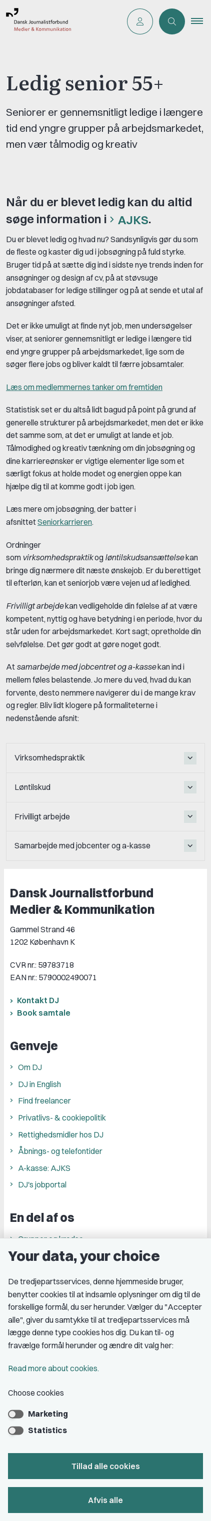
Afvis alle (105, 1500)
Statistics (47, 1430)
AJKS (133, 219)
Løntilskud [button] (32, 787)
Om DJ (30, 1067)
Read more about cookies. (53, 1368)
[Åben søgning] (172, 21)
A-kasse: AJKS (44, 1168)
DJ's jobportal (42, 1184)
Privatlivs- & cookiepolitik (62, 1118)
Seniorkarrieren (65, 522)
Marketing (48, 1414)
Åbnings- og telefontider (60, 1151)
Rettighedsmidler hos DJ (61, 1135)
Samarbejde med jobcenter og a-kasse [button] (82, 845)
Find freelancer (44, 1101)
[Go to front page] (60, 21)
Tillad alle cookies (106, 1466)
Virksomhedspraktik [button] (49, 757)
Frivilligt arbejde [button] (42, 816)
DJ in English (39, 1084)
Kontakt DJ (38, 1000)
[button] (201, 21)
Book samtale (43, 1013)
